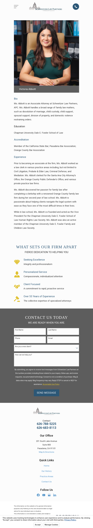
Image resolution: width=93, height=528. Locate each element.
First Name (19, 330)
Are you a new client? (23, 346)
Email (50, 338)
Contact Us (47, 482)
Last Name (52, 330)
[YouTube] (43, 495)
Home (46, 466)
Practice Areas (46, 476)
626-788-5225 (46, 423)
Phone (17, 338)
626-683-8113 (46, 427)
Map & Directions (46, 452)
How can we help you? (23, 355)
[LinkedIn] (54, 495)
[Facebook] (38, 495)
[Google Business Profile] (49, 495)
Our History (47, 471)
